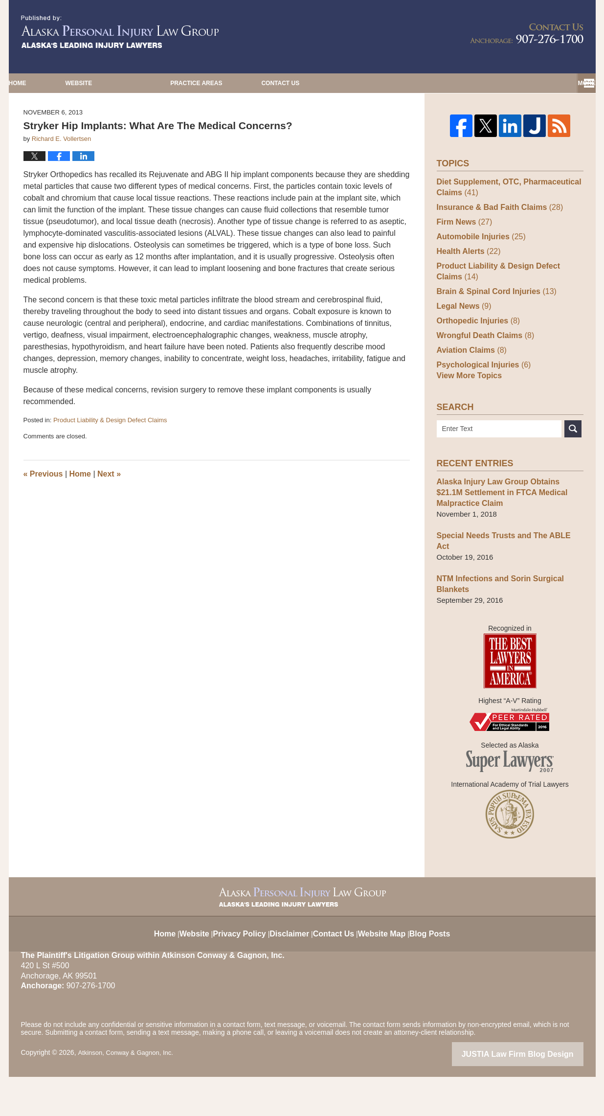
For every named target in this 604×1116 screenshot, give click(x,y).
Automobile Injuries (478, 284)
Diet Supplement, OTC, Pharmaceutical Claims (505, 234)
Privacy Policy (241, 967)
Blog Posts (438, 967)
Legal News (462, 353)
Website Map (388, 967)
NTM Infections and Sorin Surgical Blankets (496, 624)
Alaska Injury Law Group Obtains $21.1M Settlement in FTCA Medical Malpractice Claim (508, 544)
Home (57, 83)
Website (157, 83)
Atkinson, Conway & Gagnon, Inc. (129, 1093)
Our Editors (268, 83)
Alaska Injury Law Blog (120, 32)
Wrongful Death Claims (482, 383)
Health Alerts (467, 299)
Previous (43, 522)
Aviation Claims (469, 397)
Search (573, 480)
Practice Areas (393, 83)
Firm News (463, 269)
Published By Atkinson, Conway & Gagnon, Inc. (526, 33)
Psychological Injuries (481, 412)
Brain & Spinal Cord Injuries (493, 339)
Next (109, 522)
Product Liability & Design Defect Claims (110, 468)
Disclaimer (291, 967)
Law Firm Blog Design (536, 1094)
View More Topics (467, 427)
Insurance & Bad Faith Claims (496, 255)
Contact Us (517, 83)
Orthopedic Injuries (476, 368)
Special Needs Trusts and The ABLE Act (506, 587)
